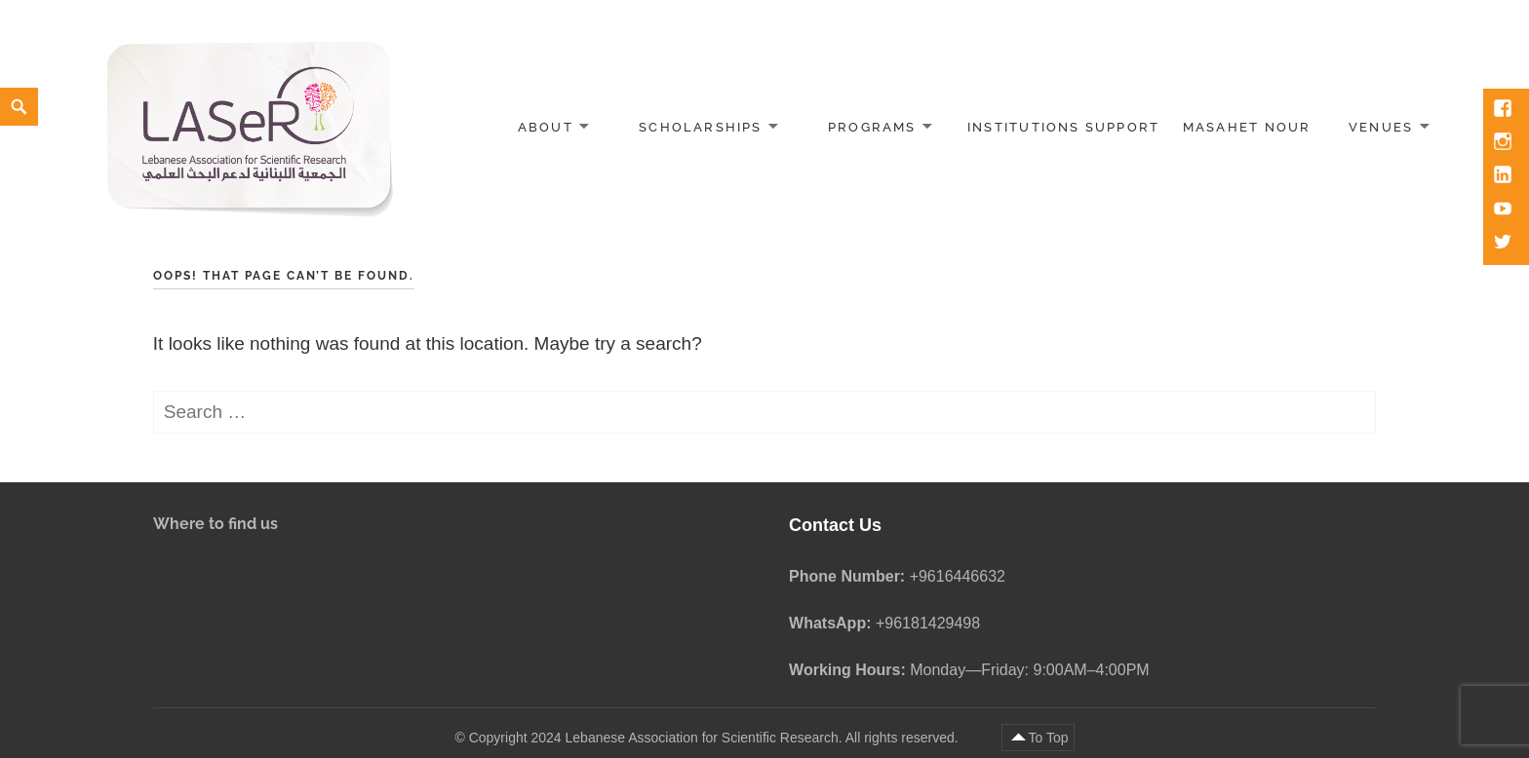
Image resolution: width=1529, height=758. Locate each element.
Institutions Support (1063, 127)
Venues (1381, 127)
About (545, 127)
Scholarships (701, 127)
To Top (1049, 737)
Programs (872, 127)
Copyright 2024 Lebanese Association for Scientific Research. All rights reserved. (715, 737)
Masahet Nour (1247, 127)
